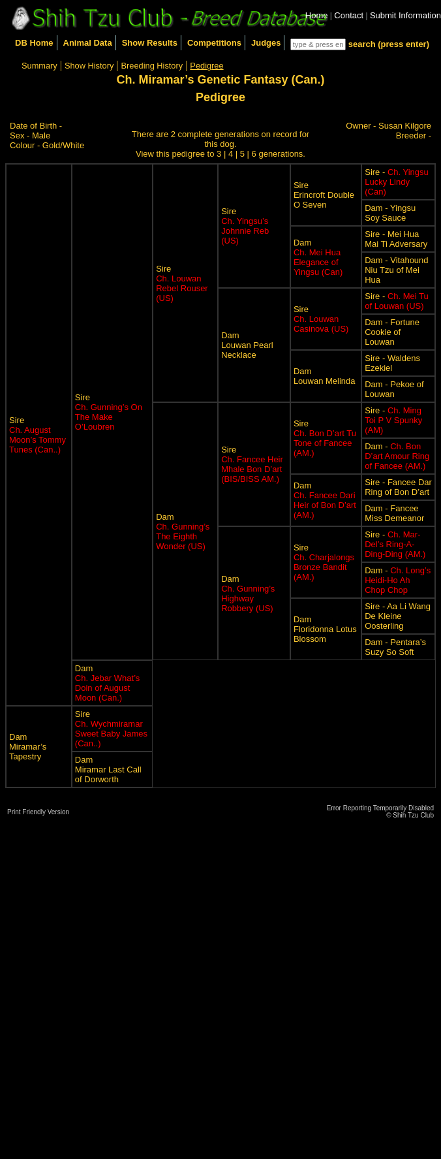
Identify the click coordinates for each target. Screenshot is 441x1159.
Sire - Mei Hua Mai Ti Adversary (396, 239)
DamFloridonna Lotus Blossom (325, 629)
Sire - (397, 182)
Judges (266, 43)
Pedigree (206, 66)
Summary (39, 66)
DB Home (34, 43)
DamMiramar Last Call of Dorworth (108, 769)
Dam (318, 257)
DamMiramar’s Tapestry (27, 746)
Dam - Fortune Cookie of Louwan (392, 332)
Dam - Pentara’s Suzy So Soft (395, 647)
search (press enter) (388, 44)
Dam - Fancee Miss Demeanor (394, 513)
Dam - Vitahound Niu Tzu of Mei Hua (396, 270)
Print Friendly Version (38, 812)
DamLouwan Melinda (325, 376)
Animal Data (87, 43)
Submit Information (405, 15)
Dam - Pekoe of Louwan (394, 389)
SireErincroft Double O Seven (324, 195)
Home (316, 15)
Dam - (397, 456)
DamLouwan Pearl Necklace (247, 345)
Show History (89, 66)
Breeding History (152, 66)
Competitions (214, 43)
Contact (348, 15)
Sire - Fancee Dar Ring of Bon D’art (398, 487)
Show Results (149, 43)
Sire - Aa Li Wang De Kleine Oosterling (398, 616)
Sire (37, 434)
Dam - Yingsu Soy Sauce (390, 213)
